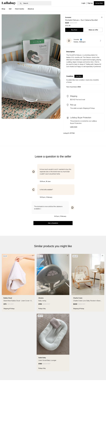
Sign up (90, 3)
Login (83, 3)
